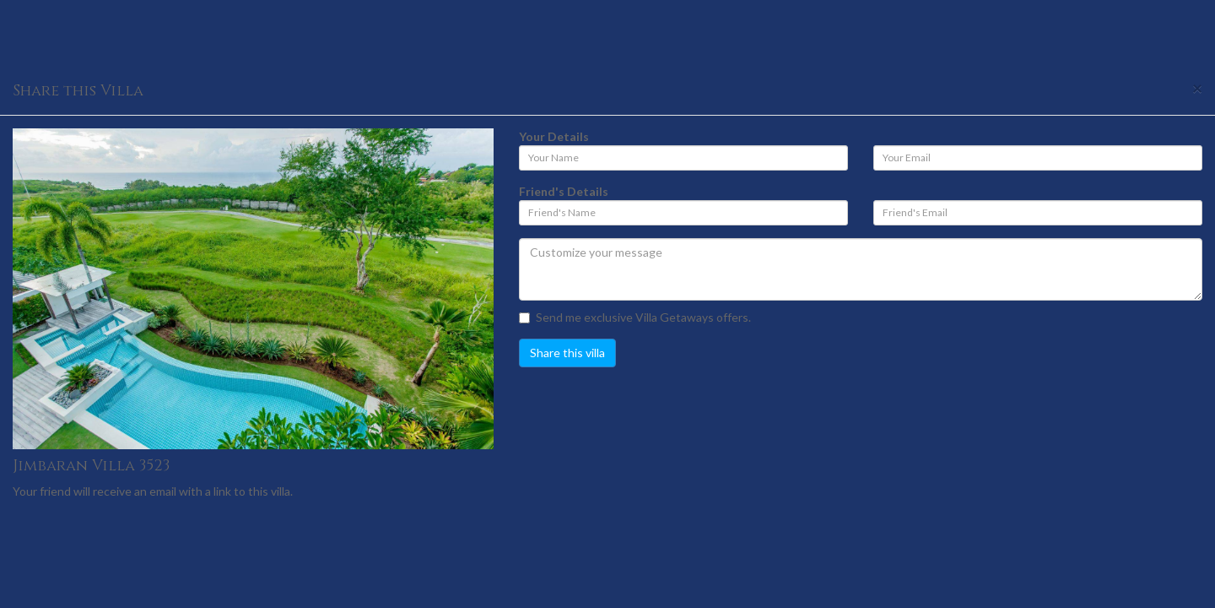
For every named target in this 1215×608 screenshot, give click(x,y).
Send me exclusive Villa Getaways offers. (635, 317)
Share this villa (567, 352)
